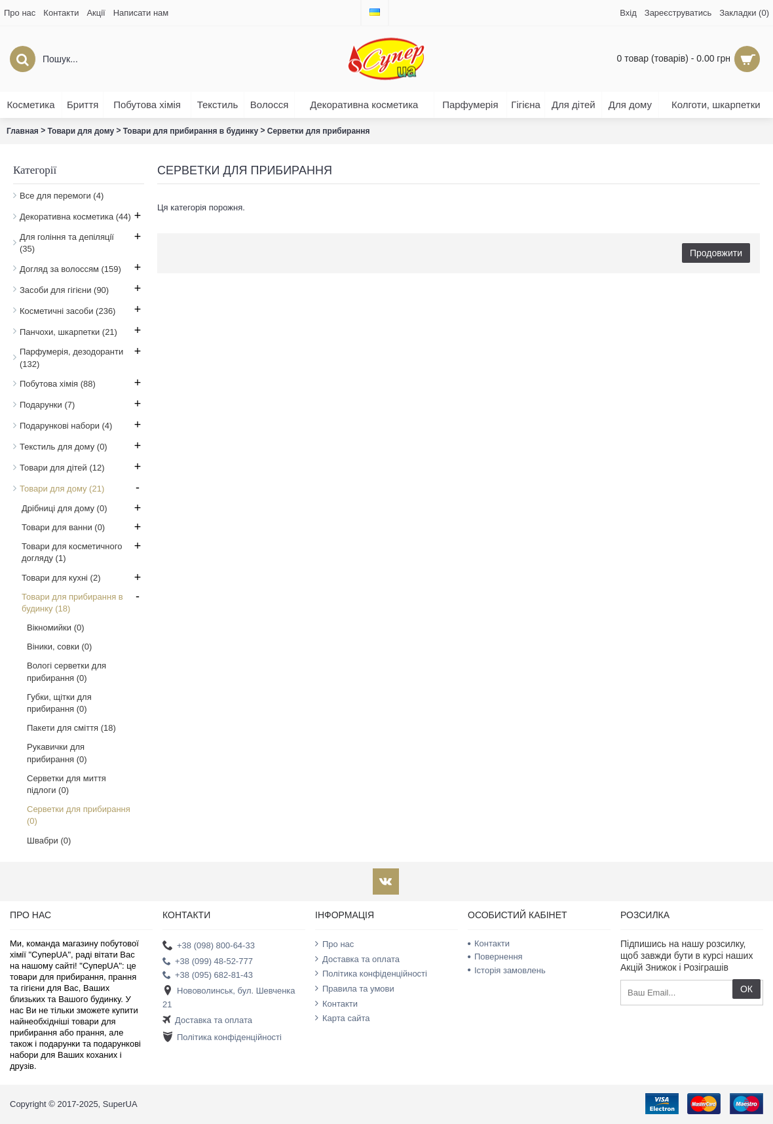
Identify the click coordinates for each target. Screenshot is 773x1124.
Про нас (334, 944)
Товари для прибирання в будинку (190, 131)
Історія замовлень (507, 970)
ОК (746, 989)
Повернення (495, 956)
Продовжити (716, 253)
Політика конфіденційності (222, 1037)
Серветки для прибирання (318, 131)
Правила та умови (354, 988)
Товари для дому (81, 131)
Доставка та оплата (207, 1020)
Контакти (336, 1003)
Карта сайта (342, 1018)
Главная (23, 131)
